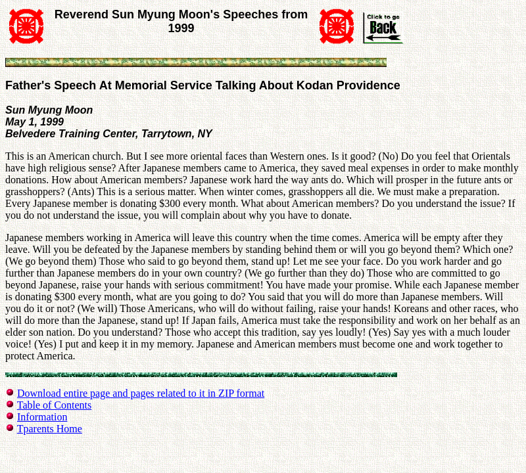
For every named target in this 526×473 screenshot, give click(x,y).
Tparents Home (49, 428)
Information (42, 416)
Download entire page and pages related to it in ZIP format (140, 393)
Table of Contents (54, 405)
